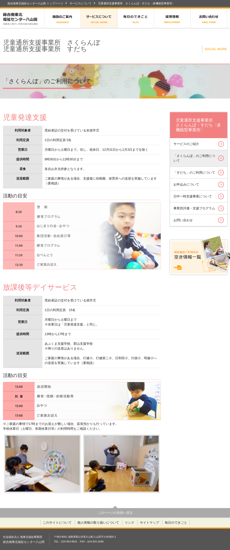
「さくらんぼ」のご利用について (198, 158)
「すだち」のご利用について (198, 172)
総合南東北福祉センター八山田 (23, 18)
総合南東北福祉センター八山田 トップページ (35, 3)
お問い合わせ (209, 18)
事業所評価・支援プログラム (198, 208)
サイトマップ (149, 522)
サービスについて (81, 3)
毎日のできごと (135, 18)
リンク (129, 522)
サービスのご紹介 (198, 144)
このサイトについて (57, 522)
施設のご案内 (62, 18)
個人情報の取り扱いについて (98, 522)
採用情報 (172, 18)
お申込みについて (198, 184)
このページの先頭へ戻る (115, 512)
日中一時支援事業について (198, 196)
